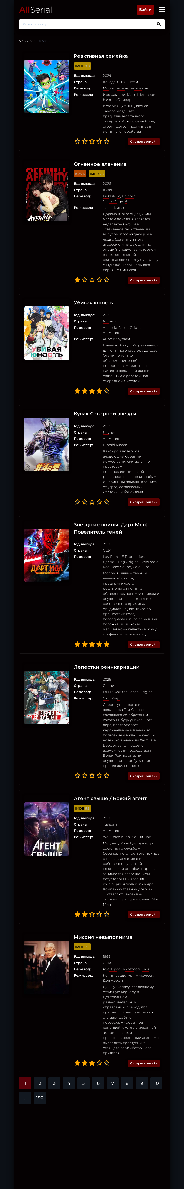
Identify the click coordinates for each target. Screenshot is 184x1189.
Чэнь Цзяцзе (111, 203)
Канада (106, 82)
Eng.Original (110, 537)
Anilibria (107, 317)
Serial (35, 10)
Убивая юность (90, 293)
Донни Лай (138, 807)
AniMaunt (150, 317)
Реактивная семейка (97, 56)
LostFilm (107, 532)
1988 (103, 921)
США (118, 82)
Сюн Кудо (108, 668)
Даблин (149, 532)
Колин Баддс (111, 940)
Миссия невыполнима (99, 902)
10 (156, 1043)
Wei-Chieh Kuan (113, 807)
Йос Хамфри (111, 94)
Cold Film (120, 542)
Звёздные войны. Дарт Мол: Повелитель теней (107, 503)
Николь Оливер (114, 99)
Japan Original (127, 317)
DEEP (104, 662)
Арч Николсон (137, 940)
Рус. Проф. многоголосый (123, 934)
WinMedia (131, 537)
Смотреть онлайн (143, 142)
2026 (104, 184)
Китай (129, 82)
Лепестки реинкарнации (103, 637)
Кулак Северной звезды (101, 394)
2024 (104, 75)
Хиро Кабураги (113, 324)
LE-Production (128, 532)
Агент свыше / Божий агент (106, 768)
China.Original (146, 196)
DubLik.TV (108, 196)
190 (39, 1057)
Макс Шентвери (138, 94)
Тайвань (107, 794)
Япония (106, 311)
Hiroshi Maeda (112, 425)
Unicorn (125, 196)
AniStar (117, 662)
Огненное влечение (96, 164)
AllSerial (32, 41)
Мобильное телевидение (122, 88)
